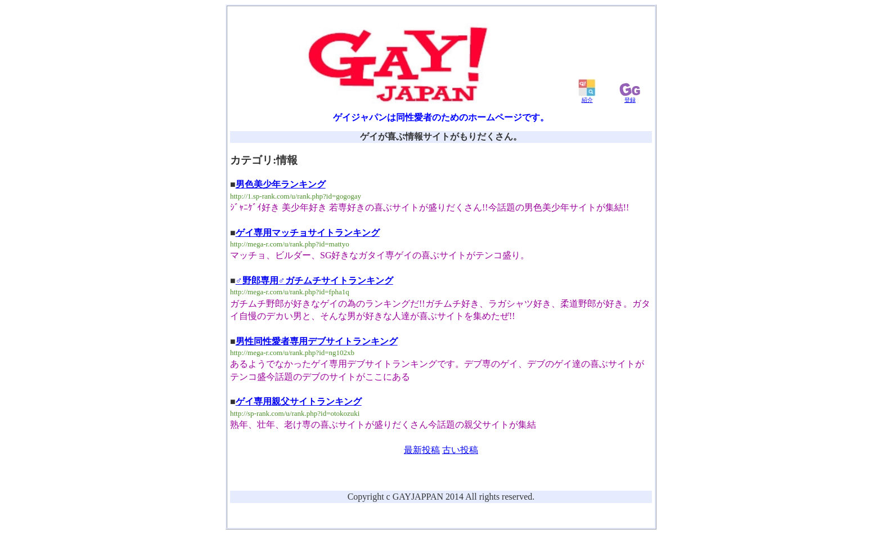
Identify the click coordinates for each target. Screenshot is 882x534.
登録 (629, 97)
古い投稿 (460, 450)
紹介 (587, 97)
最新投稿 (422, 450)
